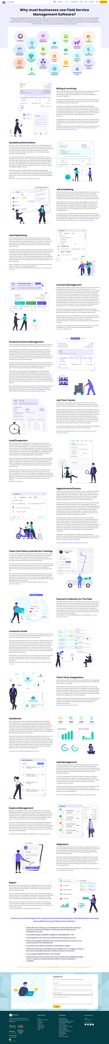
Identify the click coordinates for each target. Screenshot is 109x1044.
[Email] (72, 988)
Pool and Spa (62, 1032)
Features (67, 1)
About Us (40, 1024)
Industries (60, 1)
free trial (11, 1021)
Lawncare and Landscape (65, 1031)
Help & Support (41, 1026)
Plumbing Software (63, 1019)
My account (89, 1015)
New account (88, 1019)
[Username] (72, 983)
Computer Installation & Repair (66, 1021)
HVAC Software (62, 1018)
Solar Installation (63, 1033)
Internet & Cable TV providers (66, 1026)
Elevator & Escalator (63, 1036)
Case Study (40, 1028)
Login (97, 1)
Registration (103, 1)
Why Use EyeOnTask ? (43, 1019)
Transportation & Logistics (65, 1022)
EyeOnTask (55, 967)
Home (39, 1018)
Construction (62, 1024)
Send (57, 1006)
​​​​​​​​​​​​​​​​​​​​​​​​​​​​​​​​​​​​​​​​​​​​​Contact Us (91, 1)
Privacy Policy (41, 1025)
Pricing (81, 1)
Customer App (74, 1)
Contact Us (40, 1022)
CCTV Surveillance (63, 1025)
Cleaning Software (63, 1029)
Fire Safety (61, 1035)
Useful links (41, 1015)
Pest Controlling (62, 1028)
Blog (86, 1)
